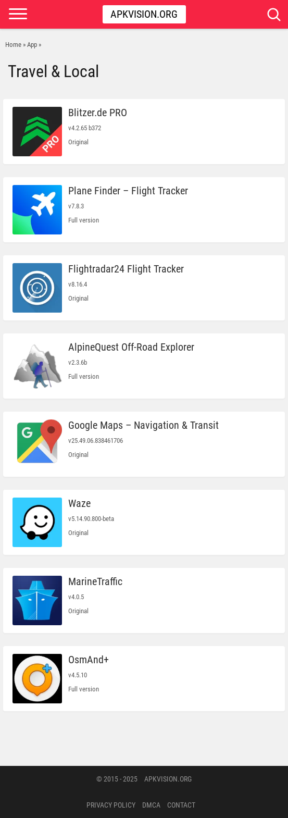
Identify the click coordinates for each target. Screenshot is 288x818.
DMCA (151, 805)
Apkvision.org (144, 14)
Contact (181, 805)
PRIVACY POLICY (110, 805)
